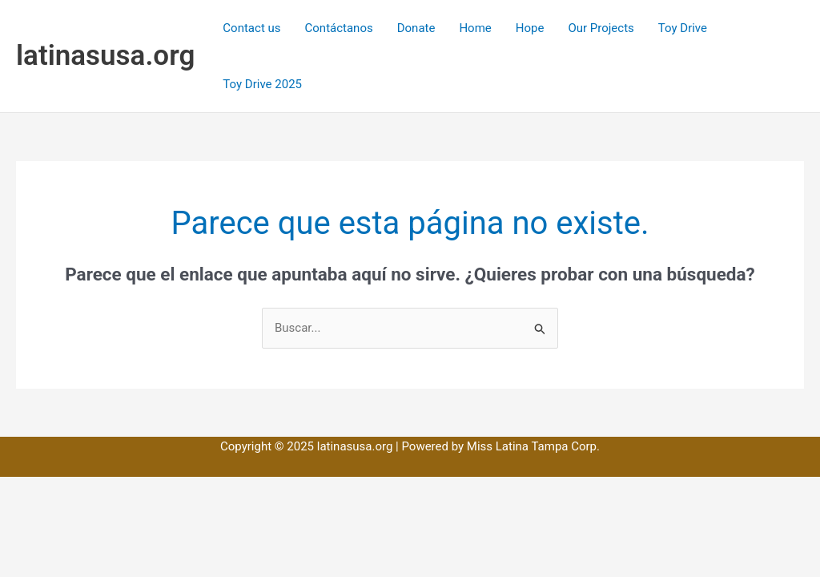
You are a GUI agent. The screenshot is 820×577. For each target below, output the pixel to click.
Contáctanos (339, 28)
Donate (416, 28)
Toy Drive (682, 28)
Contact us (251, 28)
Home (475, 28)
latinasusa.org (105, 55)
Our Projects (600, 28)
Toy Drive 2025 (262, 84)
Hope (530, 28)
